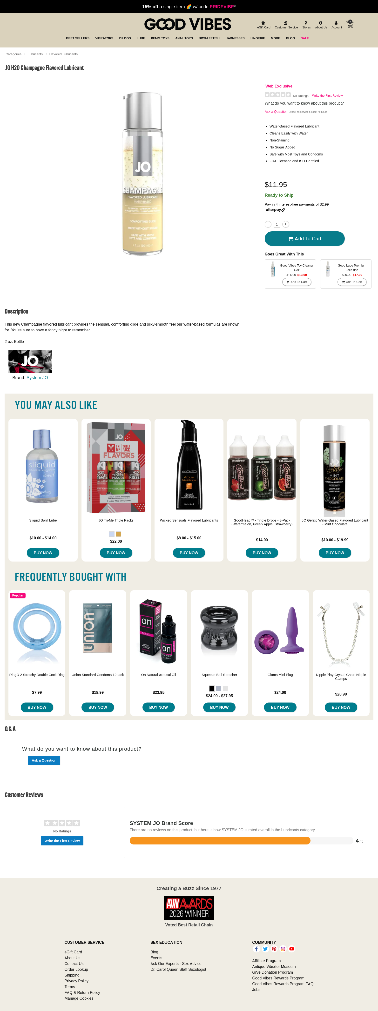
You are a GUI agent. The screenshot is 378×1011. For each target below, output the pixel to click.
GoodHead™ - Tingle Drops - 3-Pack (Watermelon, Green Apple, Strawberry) (261, 522)
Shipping (71, 975)
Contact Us (73, 963)
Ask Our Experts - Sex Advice (175, 963)
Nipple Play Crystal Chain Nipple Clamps (341, 677)
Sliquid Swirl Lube (43, 520)
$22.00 (116, 541)
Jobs (256, 989)
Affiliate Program (266, 960)
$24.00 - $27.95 (219, 695)
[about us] (320, 25)
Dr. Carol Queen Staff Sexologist (178, 969)
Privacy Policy (76, 980)
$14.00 (262, 539)
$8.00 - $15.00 (188, 538)
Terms (69, 986)
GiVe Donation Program (272, 972)
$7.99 (37, 692)
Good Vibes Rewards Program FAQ (282, 983)
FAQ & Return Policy (82, 992)
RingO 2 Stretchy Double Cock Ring (37, 675)
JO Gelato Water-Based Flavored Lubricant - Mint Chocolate (335, 522)
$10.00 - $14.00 (43, 538)
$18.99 (98, 692)
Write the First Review (327, 95)
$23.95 (158, 692)
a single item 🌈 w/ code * (189, 6)
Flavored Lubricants (63, 54)
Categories (13, 54)
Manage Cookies (78, 998)
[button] (112, 534)
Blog (154, 952)
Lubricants (35, 54)
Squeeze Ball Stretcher (219, 675)
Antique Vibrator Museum (274, 966)
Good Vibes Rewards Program (278, 978)
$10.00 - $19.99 (334, 539)
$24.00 (280, 692)
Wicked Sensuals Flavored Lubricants (189, 520)
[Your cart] (349, 24)
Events (156, 957)
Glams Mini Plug (280, 675)
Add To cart (304, 238)
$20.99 (341, 694)
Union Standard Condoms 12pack (98, 675)
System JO (37, 377)
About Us (72, 957)
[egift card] (263, 25)
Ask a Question (276, 112)
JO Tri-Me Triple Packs (116, 520)
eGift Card (73, 952)
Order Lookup (76, 969)
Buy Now (43, 552)
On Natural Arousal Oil (158, 675)
